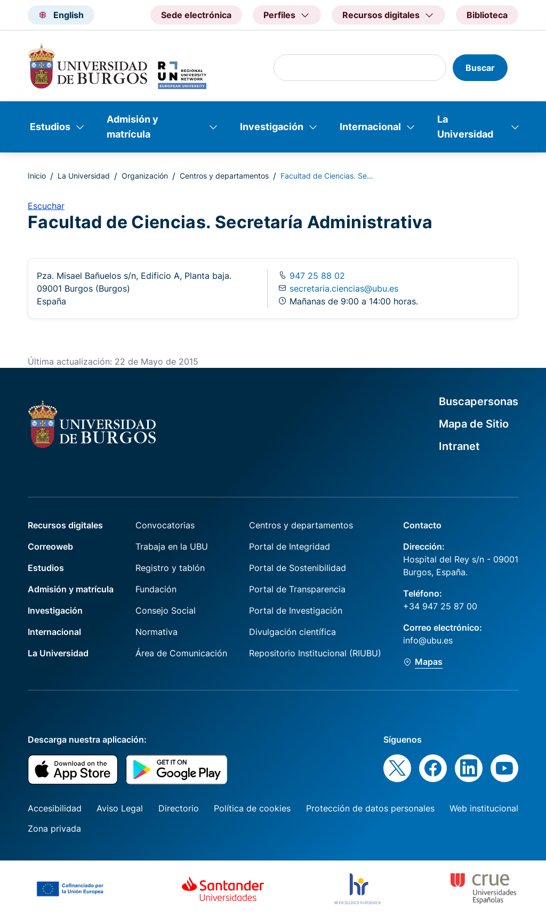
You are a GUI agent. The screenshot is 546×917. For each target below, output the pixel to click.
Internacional (370, 126)
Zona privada (54, 828)
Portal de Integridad (289, 546)
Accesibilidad (55, 808)
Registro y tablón (170, 567)
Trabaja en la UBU (171, 546)
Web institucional (483, 808)
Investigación (271, 126)
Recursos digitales (65, 525)
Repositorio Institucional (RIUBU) (315, 653)
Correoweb (50, 546)
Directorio (178, 808)
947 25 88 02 (316, 275)
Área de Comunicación (181, 653)
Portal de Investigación (295, 610)
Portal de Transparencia (297, 589)
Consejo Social (165, 610)
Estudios (50, 126)
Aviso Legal (120, 808)
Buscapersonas (478, 401)
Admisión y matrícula (132, 127)
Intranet (459, 446)
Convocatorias (165, 525)
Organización (145, 175)
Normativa (156, 631)
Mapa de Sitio (474, 423)
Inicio (37, 175)
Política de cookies (252, 808)
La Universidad (465, 127)
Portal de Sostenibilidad (297, 567)
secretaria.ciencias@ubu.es (344, 288)
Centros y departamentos (224, 175)
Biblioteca (487, 15)
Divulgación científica (292, 631)
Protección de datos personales (370, 808)
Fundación (155, 589)
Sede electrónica (196, 15)
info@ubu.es (428, 640)
